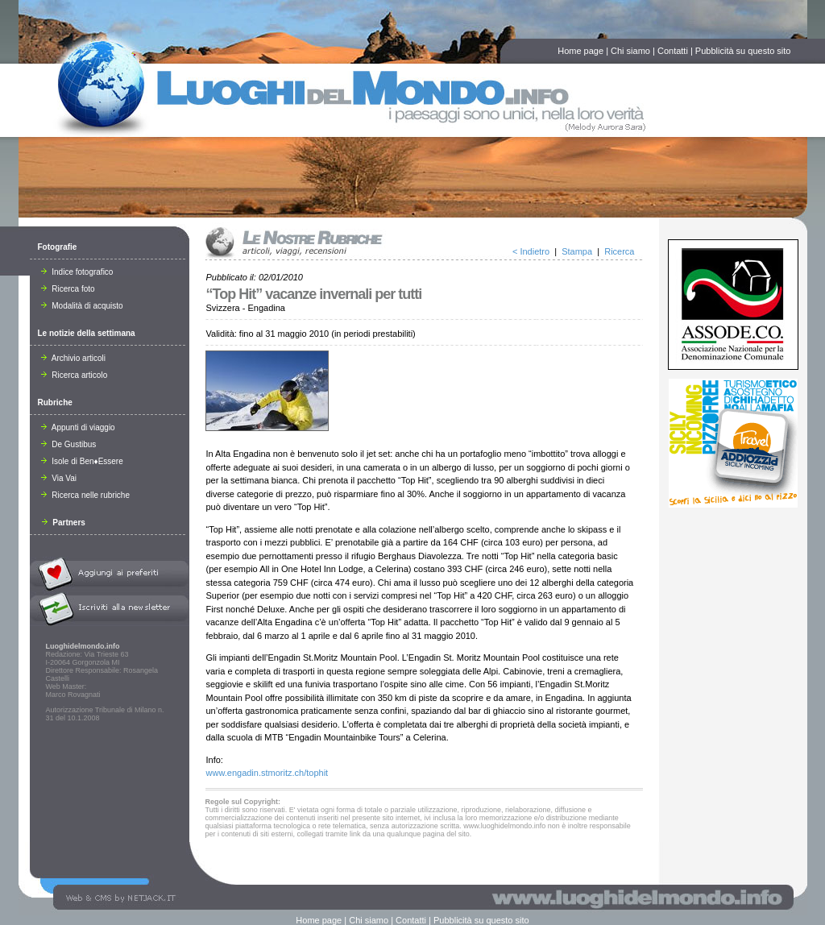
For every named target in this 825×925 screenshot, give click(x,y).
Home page (580, 51)
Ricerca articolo (74, 375)
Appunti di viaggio (78, 427)
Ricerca (619, 251)
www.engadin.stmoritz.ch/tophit (267, 773)
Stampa (577, 251)
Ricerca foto (68, 288)
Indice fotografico (77, 272)
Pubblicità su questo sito (743, 51)
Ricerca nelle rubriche (86, 495)
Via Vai (59, 478)
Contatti (672, 51)
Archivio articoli (73, 358)
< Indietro (530, 251)
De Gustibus (69, 444)
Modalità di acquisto (82, 305)
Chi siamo (630, 51)
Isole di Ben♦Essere (82, 461)
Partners (63, 522)
